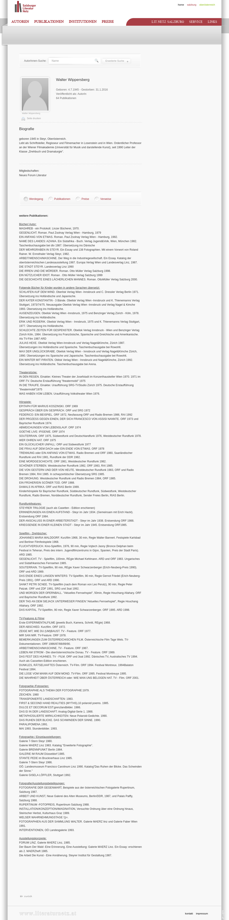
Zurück (25, 896)
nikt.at (223, 914)
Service (196, 21)
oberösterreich (207, 4)
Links (212, 21)
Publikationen (49, 22)
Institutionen (83, 22)
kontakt (189, 913)
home (181, 4)
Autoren (20, 22)
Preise (108, 22)
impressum (202, 913)
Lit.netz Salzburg (168, 21)
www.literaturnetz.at (48, 913)
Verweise (105, 199)
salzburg (191, 4)
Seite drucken (34, 118)
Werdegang (36, 199)
